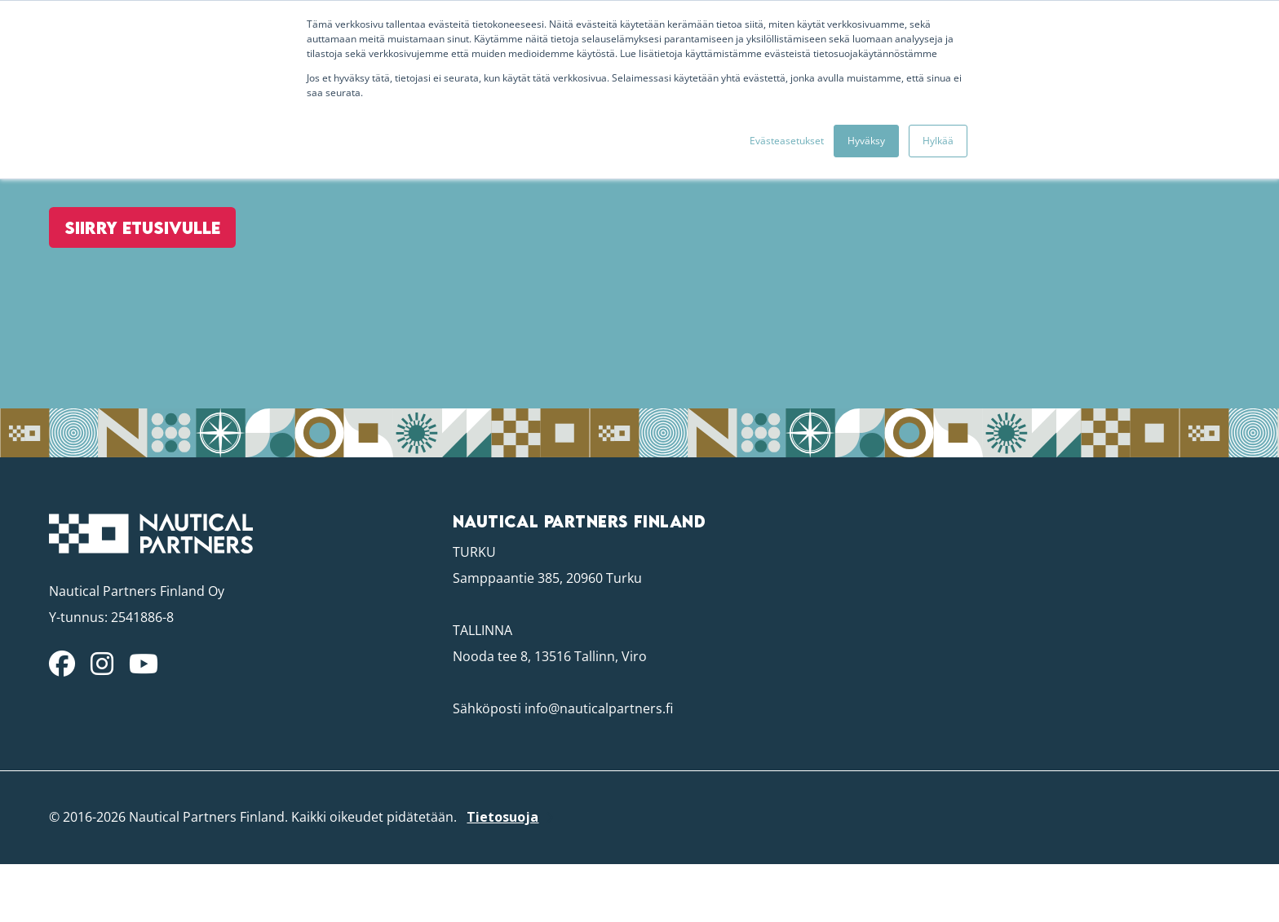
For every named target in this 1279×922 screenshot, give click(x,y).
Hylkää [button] (938, 141)
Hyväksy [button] (866, 141)
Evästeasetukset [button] (787, 141)
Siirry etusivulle (136, 291)
